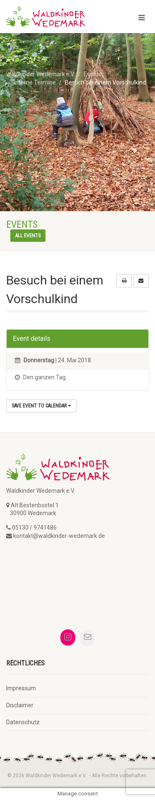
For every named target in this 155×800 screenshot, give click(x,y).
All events (28, 236)
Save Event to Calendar (41, 406)
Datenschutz (23, 722)
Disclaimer (19, 705)
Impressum (21, 688)
